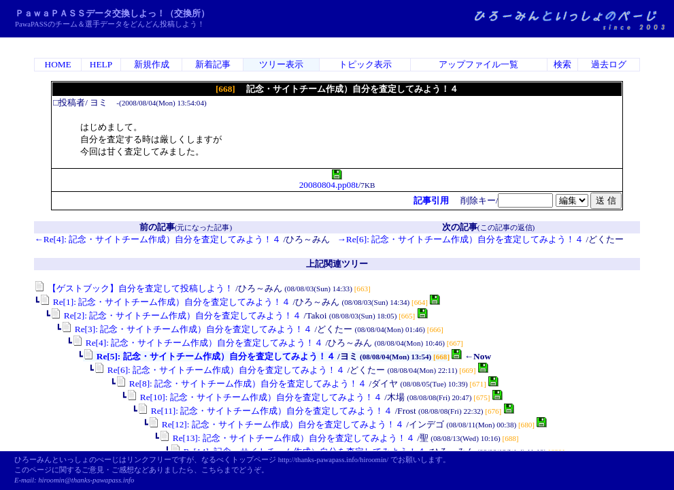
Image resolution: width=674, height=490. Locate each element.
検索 (562, 64)
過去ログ (608, 64)
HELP (101, 64)
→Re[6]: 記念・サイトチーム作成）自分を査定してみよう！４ (460, 239)
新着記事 (213, 64)
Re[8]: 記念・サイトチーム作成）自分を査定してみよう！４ (241, 383)
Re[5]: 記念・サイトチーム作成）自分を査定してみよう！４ (209, 356)
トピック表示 (365, 64)
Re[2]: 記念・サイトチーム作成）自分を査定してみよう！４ (175, 315)
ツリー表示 (281, 64)
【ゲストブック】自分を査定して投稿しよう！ (133, 288)
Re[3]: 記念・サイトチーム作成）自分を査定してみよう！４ (186, 329)
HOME (58, 64)
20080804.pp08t (328, 181)
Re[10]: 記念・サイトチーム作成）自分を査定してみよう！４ (254, 397)
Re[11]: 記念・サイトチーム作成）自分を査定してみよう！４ (264, 411)
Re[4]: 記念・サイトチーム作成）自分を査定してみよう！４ (197, 343)
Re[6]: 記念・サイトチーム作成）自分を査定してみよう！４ (219, 370)
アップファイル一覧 (478, 64)
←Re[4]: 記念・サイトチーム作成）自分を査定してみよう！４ (157, 239)
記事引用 (431, 200)
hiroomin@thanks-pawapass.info (86, 480)
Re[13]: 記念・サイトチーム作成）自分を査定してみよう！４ (286, 438)
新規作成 (151, 64)
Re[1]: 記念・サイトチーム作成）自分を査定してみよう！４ (164, 302)
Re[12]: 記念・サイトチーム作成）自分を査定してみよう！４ (275, 424)
